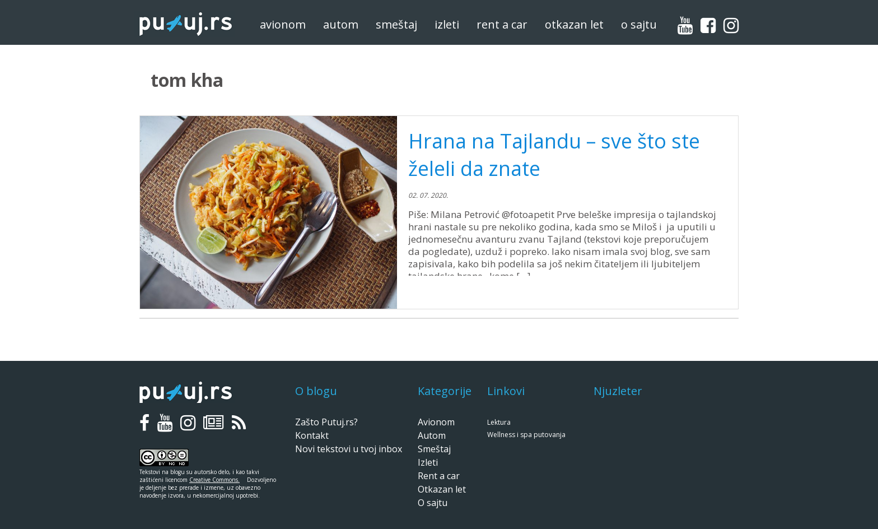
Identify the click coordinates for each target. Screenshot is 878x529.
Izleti (447, 24)
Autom (340, 24)
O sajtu (639, 24)
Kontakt (312, 435)
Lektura (499, 422)
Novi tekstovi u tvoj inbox (348, 449)
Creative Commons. (214, 480)
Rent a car (502, 24)
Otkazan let (574, 24)
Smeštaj (396, 24)
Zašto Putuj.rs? (326, 422)
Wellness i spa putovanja (526, 434)
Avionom (283, 24)
